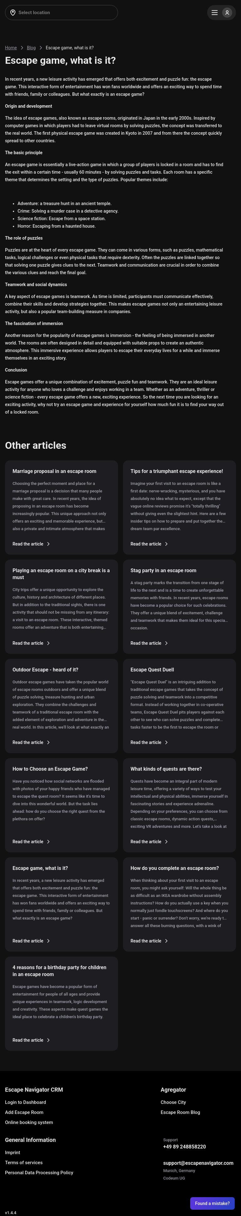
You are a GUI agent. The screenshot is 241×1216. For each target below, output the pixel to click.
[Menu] (221, 12)
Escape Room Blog (180, 1112)
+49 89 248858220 (184, 1147)
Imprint (12, 1152)
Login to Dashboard (25, 1102)
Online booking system (29, 1122)
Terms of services (24, 1162)
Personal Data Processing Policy (39, 1172)
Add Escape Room (24, 1112)
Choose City (173, 1102)
